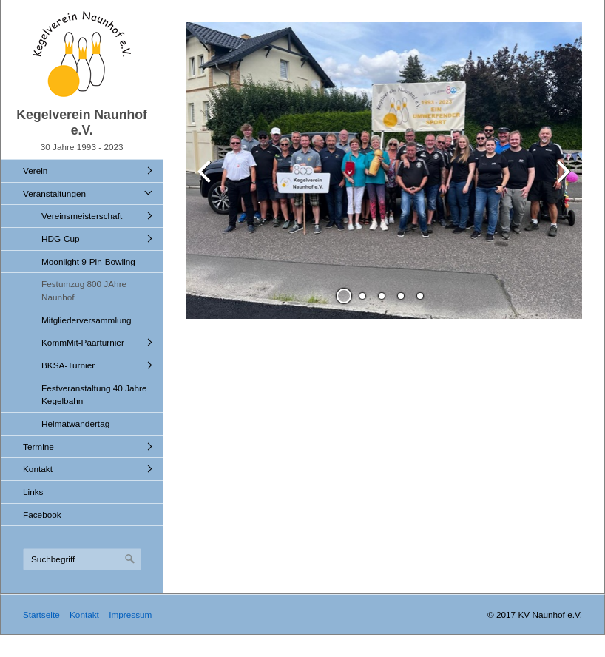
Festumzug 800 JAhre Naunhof (83, 290)
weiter (560, 183)
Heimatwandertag (75, 423)
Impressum (130, 614)
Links (33, 491)
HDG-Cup (60, 238)
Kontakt (38, 469)
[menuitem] (86, 170)
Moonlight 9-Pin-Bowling (88, 261)
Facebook (42, 514)
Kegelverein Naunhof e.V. (81, 122)
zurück (208, 183)
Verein (35, 170)
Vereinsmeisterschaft (81, 215)
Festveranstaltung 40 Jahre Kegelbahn (94, 394)
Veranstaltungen (54, 193)
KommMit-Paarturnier (82, 342)
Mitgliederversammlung (86, 320)
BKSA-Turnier (68, 365)
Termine (38, 446)
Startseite (41, 614)
